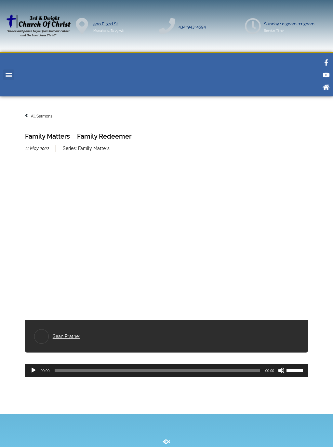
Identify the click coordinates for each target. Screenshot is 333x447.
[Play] (33, 370)
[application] (166, 370)
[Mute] (281, 370)
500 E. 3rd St (105, 23)
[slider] (157, 370)
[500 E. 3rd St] (82, 26)
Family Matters (94, 148)
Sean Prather (66, 336)
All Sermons (38, 116)
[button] (8, 74)
